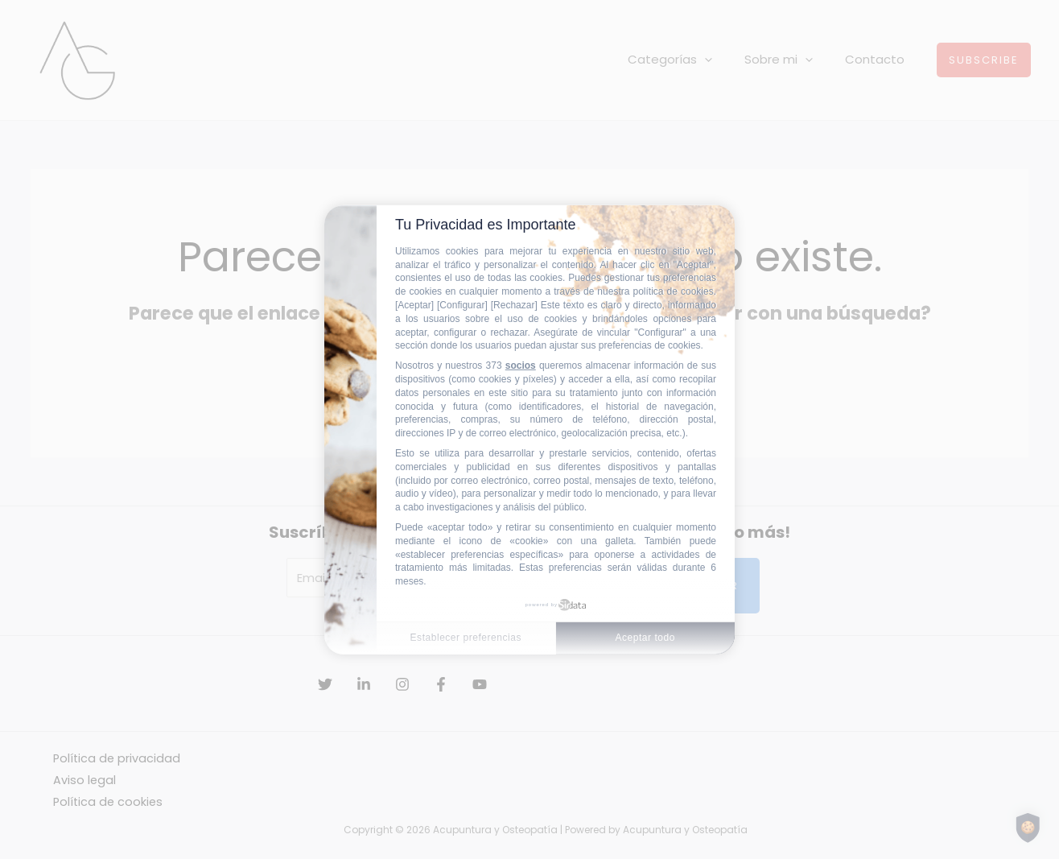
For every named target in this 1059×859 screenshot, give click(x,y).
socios (520, 365)
